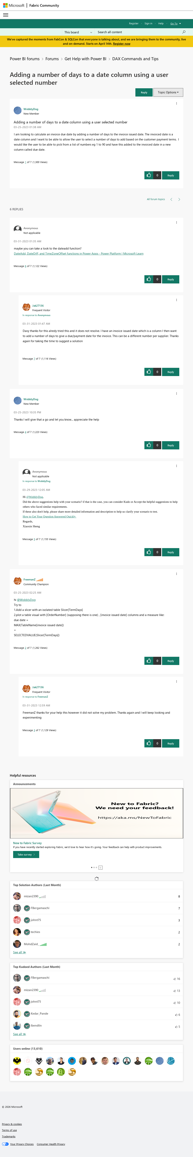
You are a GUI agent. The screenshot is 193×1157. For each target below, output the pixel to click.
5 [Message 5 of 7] (34, 539)
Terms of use (9, 1130)
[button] (144, 92)
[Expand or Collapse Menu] (5, 15)
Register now (121, 44)
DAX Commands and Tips (135, 58)
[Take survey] (26, 854)
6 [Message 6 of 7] (25, 266)
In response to (36, 315)
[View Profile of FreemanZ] (29, 579)
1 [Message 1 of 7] (25, 162)
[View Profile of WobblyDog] (31, 109)
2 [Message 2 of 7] (25, 647)
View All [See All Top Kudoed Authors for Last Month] (19, 1034)
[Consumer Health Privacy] (51, 1144)
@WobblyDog (34, 496)
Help (161, 23)
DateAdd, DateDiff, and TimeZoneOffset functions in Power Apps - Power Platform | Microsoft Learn (78, 253)
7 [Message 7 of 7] (34, 358)
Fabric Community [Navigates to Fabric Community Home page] (44, 5)
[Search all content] (141, 32)
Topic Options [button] (167, 92)
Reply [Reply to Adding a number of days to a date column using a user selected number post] (171, 175)
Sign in (148, 23)
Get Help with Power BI (85, 58)
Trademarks (8, 1136)
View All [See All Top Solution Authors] (19, 952)
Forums (52, 58)
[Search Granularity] (78, 32)
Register (134, 23)
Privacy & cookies (12, 1124)
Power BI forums (25, 58)
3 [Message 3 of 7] (34, 730)
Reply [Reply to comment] (171, 279)
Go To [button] (174, 23)
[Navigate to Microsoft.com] (13, 5)
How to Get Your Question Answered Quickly (49, 516)
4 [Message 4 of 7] (25, 432)
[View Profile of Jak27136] (38, 305)
